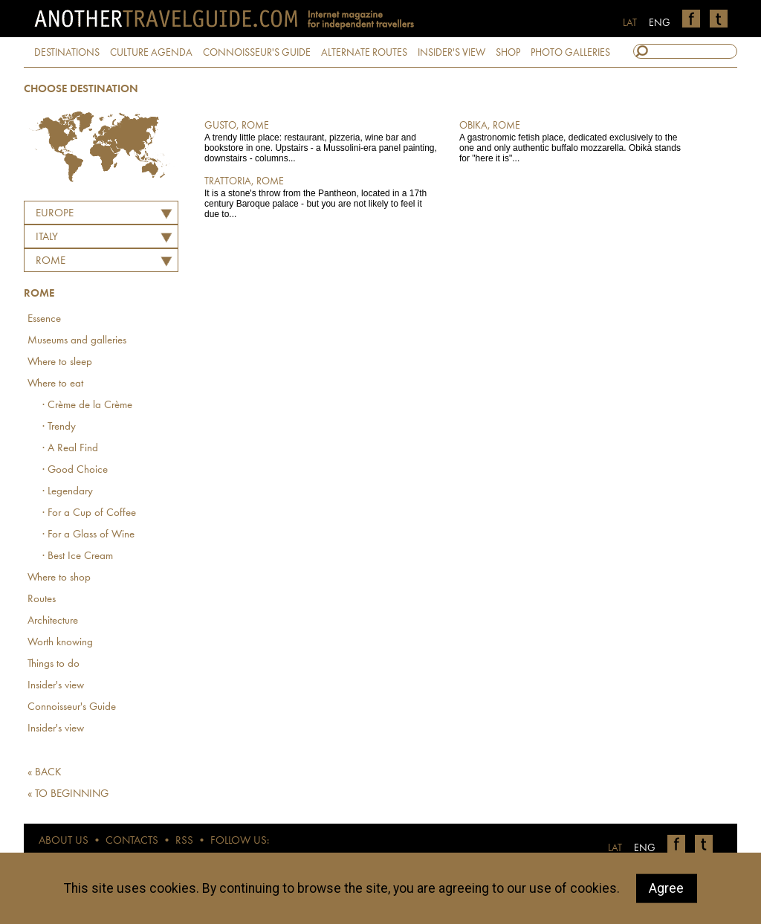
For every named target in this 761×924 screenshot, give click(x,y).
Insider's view (55, 685)
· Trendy (59, 427)
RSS (184, 841)
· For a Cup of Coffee (89, 513)
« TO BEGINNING (68, 794)
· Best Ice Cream (77, 556)
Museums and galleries (76, 340)
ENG (659, 23)
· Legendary (67, 491)
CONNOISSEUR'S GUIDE (257, 53)
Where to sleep (59, 362)
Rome (50, 261)
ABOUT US (63, 841)
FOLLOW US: (239, 841)
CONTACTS (132, 841)
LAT (630, 23)
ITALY (47, 237)
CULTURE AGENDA (151, 53)
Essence (44, 319)
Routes (41, 599)
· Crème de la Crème (87, 405)
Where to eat (55, 384)
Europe (55, 213)
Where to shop (59, 578)
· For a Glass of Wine (88, 534)
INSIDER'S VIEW (451, 53)
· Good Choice (75, 470)
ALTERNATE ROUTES (364, 53)
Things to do (53, 664)
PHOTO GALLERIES (570, 53)
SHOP (508, 53)
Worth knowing (60, 642)
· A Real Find (70, 448)
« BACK (44, 772)
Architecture (52, 621)
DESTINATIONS (67, 53)
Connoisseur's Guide (71, 707)
